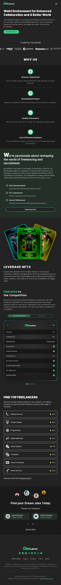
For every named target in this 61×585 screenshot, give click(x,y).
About (47, 559)
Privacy (25, 559)
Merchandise (16, 559)
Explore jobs (25, 478)
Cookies (33, 559)
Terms (40, 559)
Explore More (30, 529)
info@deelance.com (46, 578)
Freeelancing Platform (19, 315)
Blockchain (42, 315)
